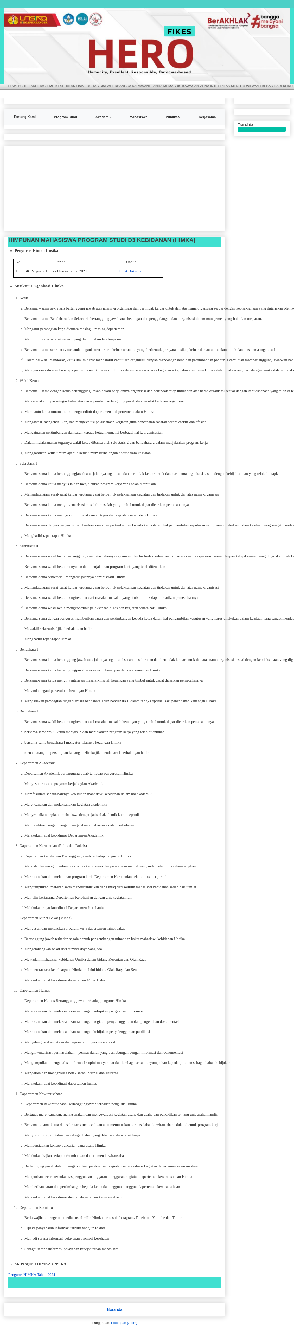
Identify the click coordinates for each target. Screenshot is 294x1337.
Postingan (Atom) (124, 1323)
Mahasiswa (139, 117)
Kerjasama (207, 117)
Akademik (103, 117)
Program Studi (65, 117)
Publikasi (173, 117)
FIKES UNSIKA (15, 15)
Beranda (115, 1309)
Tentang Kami (25, 117)
